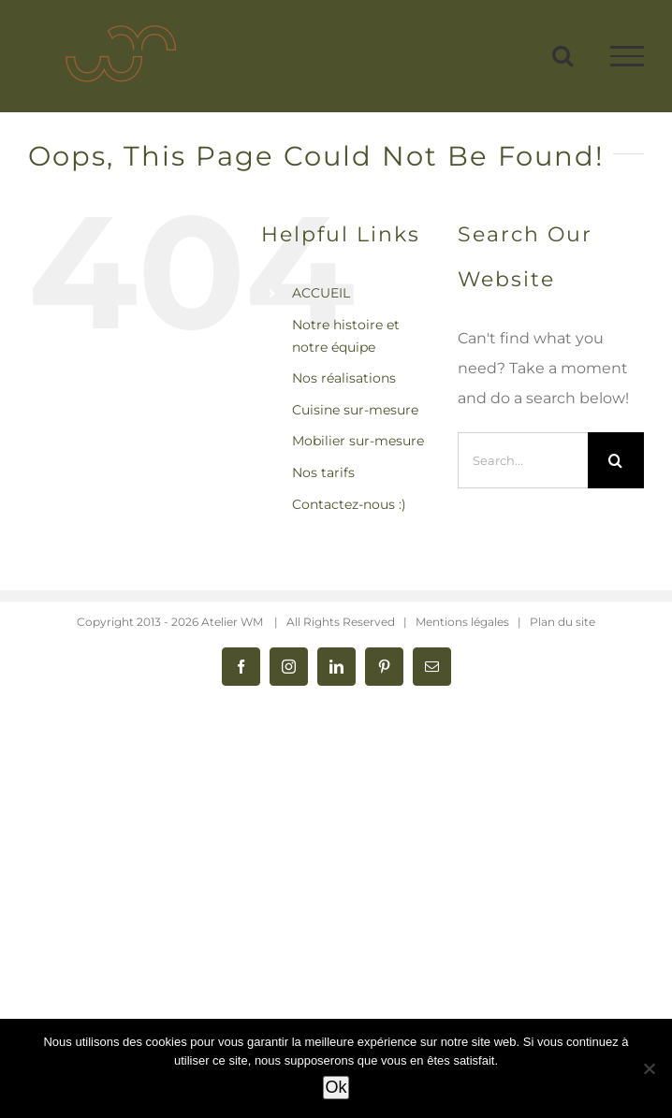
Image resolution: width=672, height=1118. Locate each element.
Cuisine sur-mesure (355, 409)
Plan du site (562, 622)
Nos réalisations (344, 378)
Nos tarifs (323, 472)
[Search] (616, 460)
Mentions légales (462, 622)
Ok (335, 1087)
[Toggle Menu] (627, 56)
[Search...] (523, 460)
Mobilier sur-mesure (358, 440)
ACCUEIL (321, 292)
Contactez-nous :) (349, 504)
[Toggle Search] (562, 55)
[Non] (648, 1068)
